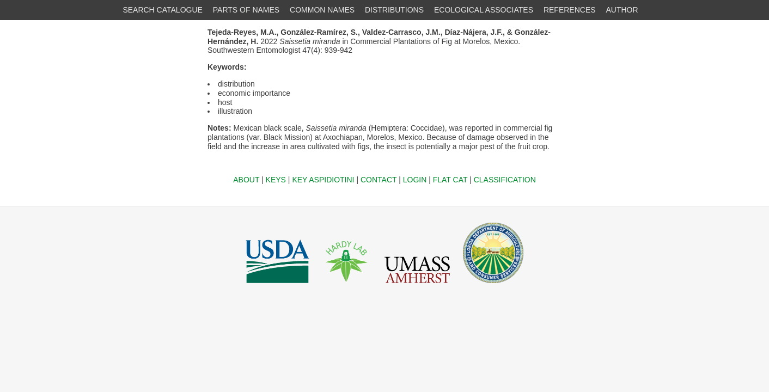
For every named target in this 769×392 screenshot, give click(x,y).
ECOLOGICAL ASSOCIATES (483, 9)
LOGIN (415, 179)
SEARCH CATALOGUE (163, 9)
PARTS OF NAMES (246, 9)
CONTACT (378, 179)
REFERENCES (570, 9)
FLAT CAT (450, 179)
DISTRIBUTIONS (394, 9)
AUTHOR (622, 9)
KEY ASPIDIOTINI (323, 179)
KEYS (276, 179)
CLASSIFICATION (505, 179)
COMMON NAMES (322, 9)
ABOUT (246, 179)
